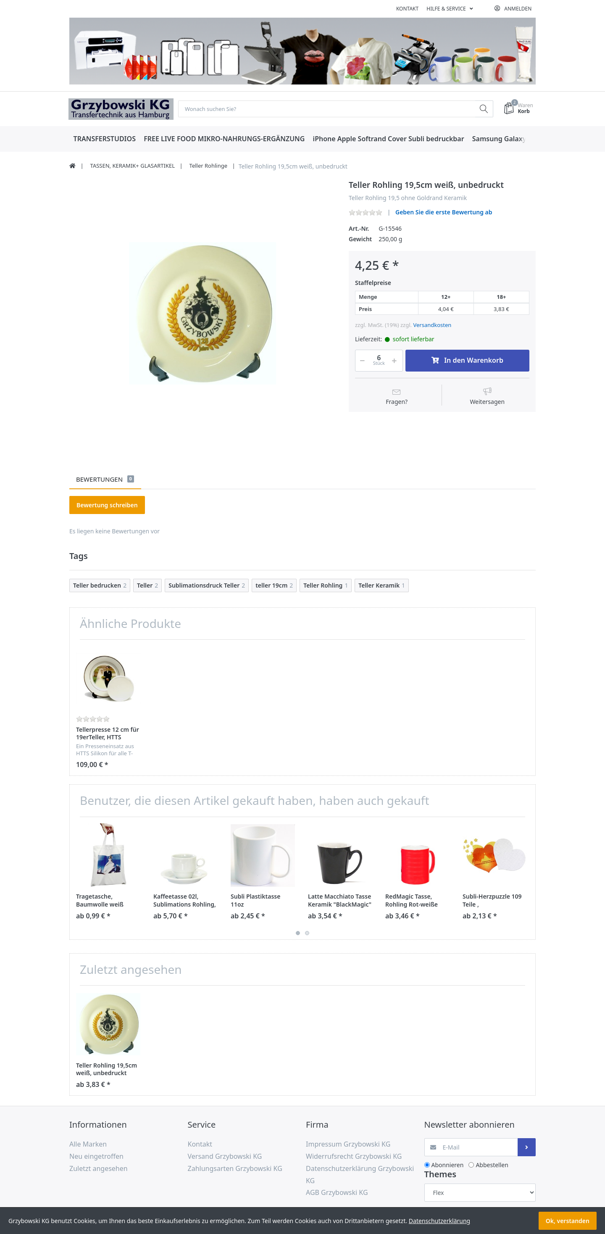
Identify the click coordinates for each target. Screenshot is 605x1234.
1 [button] (298, 933)
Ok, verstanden (567, 1221)
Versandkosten (432, 325)
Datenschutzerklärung (439, 1221)
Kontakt (407, 8)
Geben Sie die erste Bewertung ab (443, 212)
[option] (202, 313)
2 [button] (307, 933)
